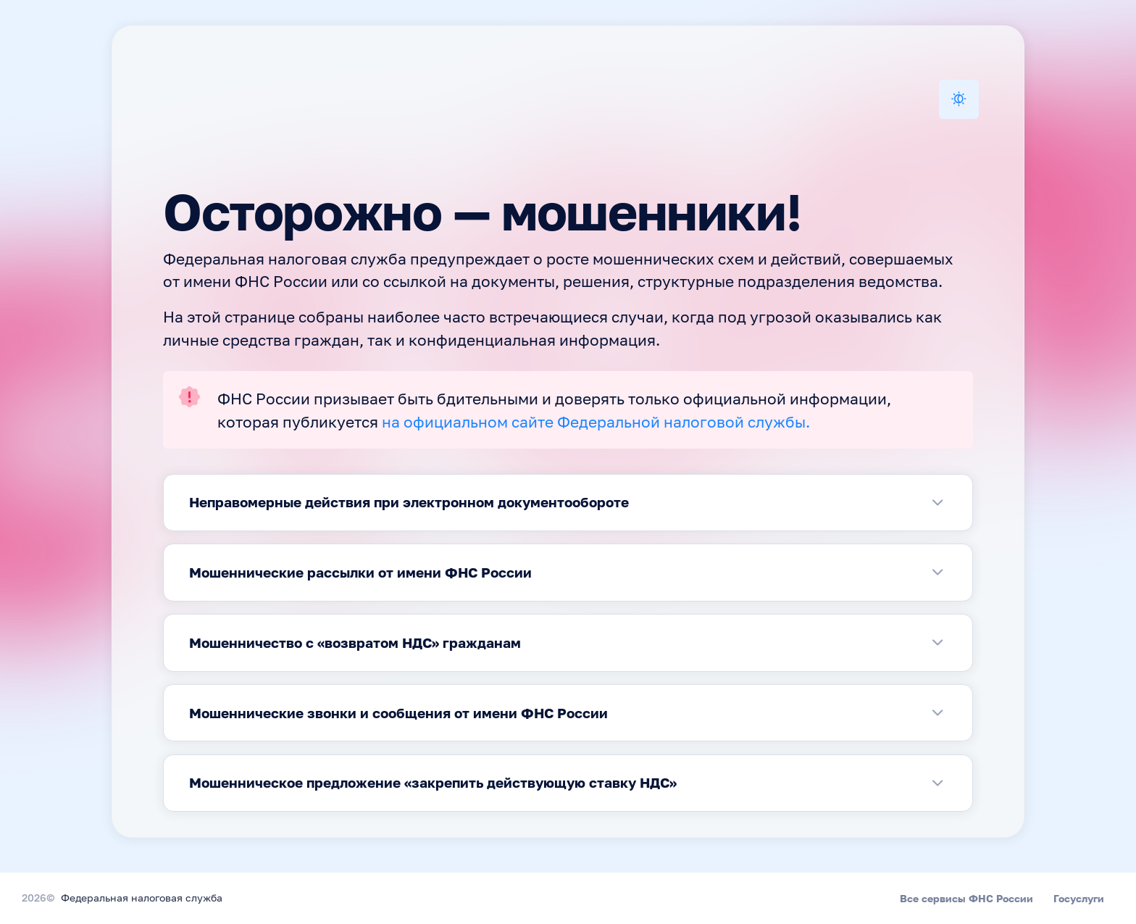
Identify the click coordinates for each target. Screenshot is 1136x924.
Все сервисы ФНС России (966, 898)
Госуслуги (1078, 898)
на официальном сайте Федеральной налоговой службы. (596, 423)
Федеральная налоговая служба (141, 899)
